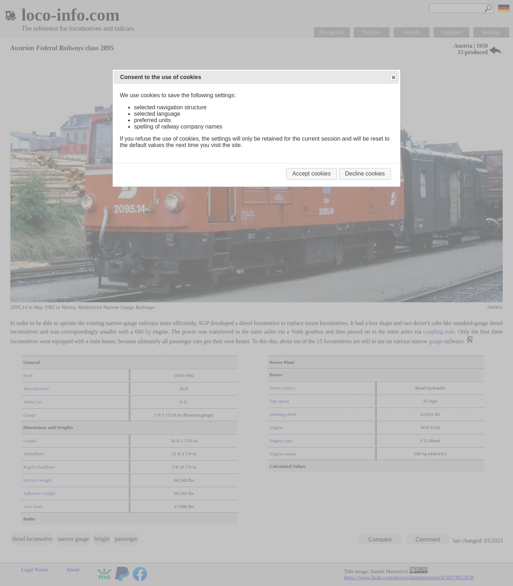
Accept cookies (311, 174)
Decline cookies (365, 174)
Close (393, 77)
